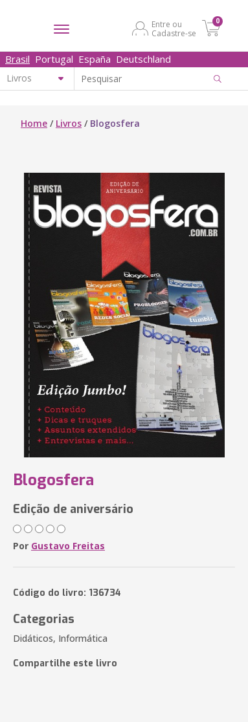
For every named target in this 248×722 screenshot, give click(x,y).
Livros (69, 123)
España (94, 58)
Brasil (17, 58)
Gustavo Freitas (68, 546)
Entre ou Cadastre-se (174, 28)
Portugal (54, 58)
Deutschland (143, 58)
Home (34, 123)
